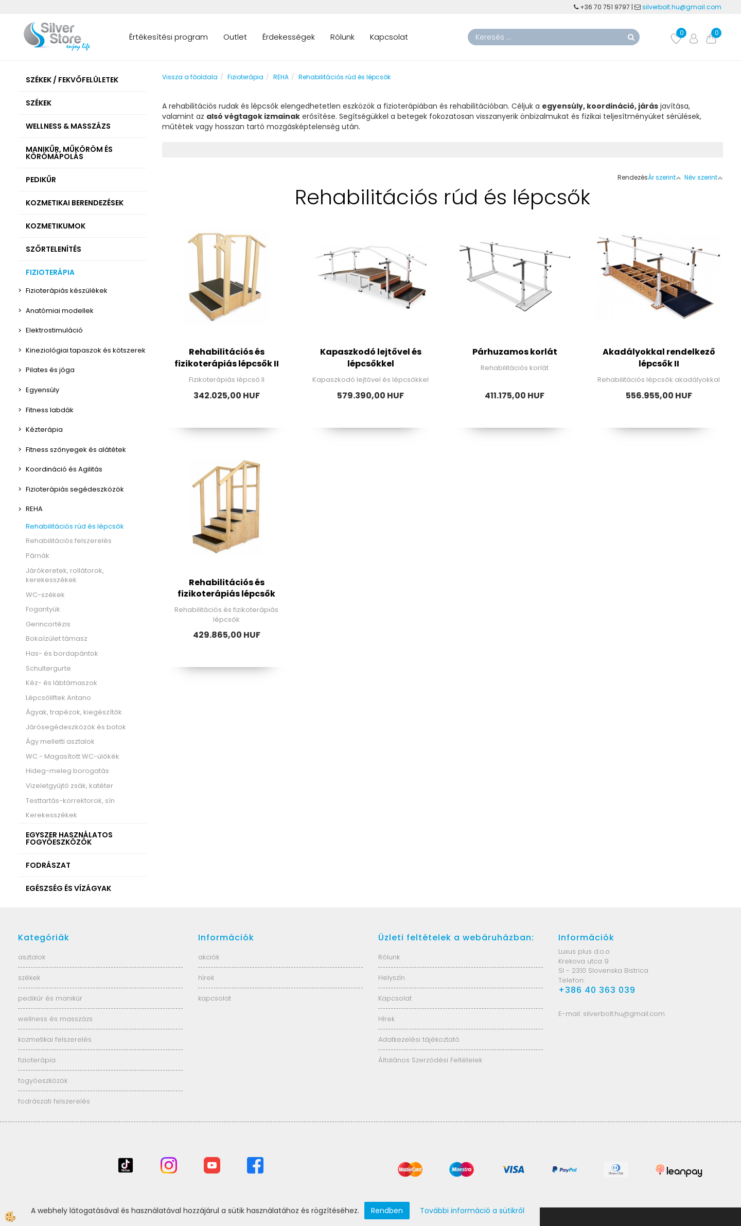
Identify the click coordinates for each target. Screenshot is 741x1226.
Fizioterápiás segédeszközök (75, 489)
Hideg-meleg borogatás (67, 771)
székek (29, 978)
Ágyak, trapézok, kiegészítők (74, 712)
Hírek (386, 1019)
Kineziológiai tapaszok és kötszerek (86, 350)
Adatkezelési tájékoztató (419, 1039)
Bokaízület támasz (56, 638)
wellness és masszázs (55, 1019)
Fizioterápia (245, 77)
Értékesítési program (168, 36)
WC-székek (45, 595)
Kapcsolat (389, 36)
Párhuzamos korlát (514, 352)
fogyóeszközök (42, 1080)
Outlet (235, 36)
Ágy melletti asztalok (60, 741)
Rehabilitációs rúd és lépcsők (75, 526)
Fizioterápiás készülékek (67, 290)
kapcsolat (214, 998)
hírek (206, 978)
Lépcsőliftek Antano (58, 698)
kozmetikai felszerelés (55, 1039)
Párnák (37, 556)
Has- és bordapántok (62, 653)
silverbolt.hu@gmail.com (682, 7)
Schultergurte (48, 668)
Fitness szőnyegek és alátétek (76, 449)
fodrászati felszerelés (54, 1101)
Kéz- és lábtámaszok (61, 683)
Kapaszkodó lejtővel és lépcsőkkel (370, 358)
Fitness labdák (50, 410)
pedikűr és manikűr (50, 998)
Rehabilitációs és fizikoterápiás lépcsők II (226, 358)
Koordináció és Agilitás (64, 469)
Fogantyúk (43, 609)
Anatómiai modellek (60, 311)
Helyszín (391, 978)
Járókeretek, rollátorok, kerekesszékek (65, 575)
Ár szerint (664, 177)
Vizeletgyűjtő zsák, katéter (69, 786)
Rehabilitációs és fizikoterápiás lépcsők (226, 588)
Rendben (387, 1210)
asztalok (31, 957)
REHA (34, 509)
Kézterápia (44, 429)
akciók (208, 957)
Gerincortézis (48, 624)
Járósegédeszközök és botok (76, 727)
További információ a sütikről (472, 1210)
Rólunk (342, 36)
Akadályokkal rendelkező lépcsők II (659, 358)
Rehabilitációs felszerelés (69, 541)
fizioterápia (37, 1060)
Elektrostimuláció (54, 330)
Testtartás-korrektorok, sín (70, 800)
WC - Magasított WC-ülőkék (72, 756)
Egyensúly (42, 390)
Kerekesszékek (51, 815)
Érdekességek (288, 36)
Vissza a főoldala (190, 77)
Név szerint (703, 177)
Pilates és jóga (50, 370)
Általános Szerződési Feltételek (430, 1060)
